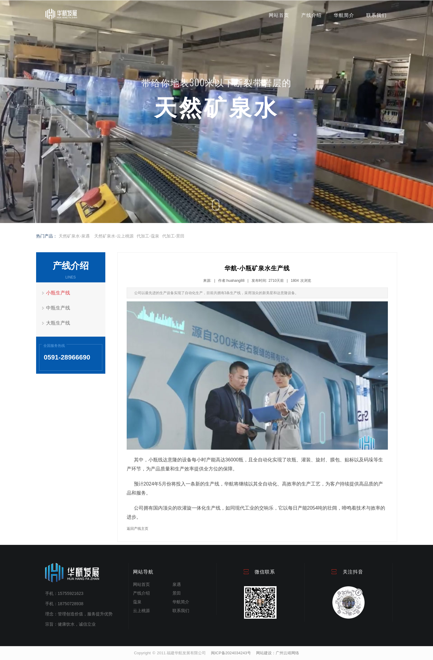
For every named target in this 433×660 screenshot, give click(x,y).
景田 (176, 593)
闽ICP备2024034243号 (231, 653)
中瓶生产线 (58, 307)
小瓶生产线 (58, 292)
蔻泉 (137, 601)
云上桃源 (141, 610)
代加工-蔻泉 (148, 236)
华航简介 (344, 15)
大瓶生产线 (58, 322)
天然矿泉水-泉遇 (74, 236)
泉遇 (176, 584)
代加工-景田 (173, 236)
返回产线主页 (137, 528)
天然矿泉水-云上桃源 (114, 236)
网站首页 (279, 15)
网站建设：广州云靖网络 (277, 653)
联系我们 (376, 15)
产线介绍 (311, 15)
